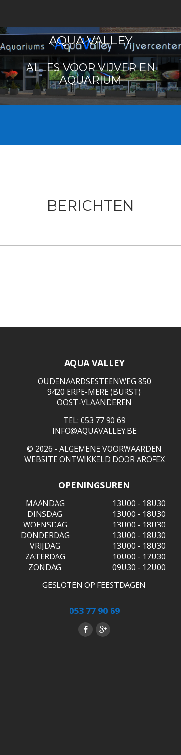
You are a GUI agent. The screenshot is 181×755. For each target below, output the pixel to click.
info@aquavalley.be (94, 431)
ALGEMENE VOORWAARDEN (110, 448)
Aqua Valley (90, 40)
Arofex (151, 459)
